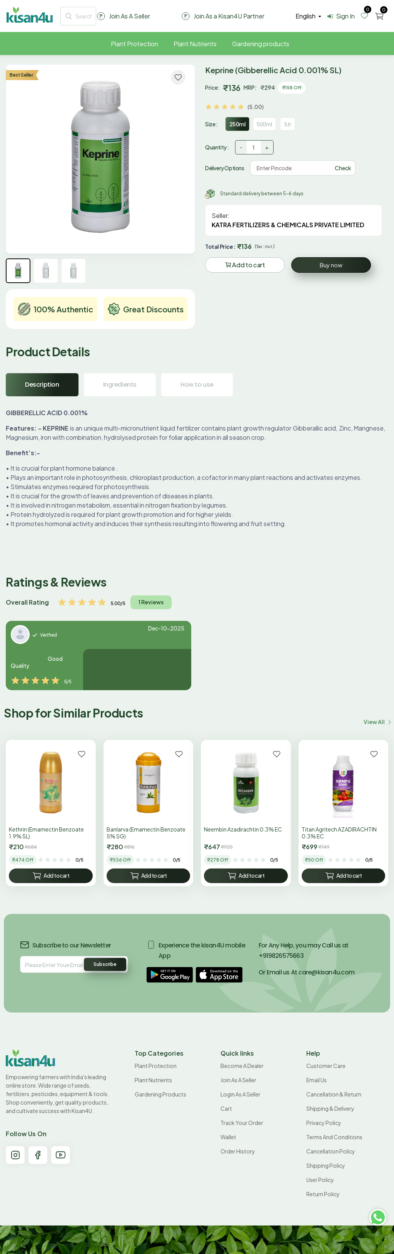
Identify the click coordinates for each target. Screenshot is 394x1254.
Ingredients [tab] (120, 384)
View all (377, 721)
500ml (264, 124)
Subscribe (105, 964)
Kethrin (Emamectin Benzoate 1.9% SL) (46, 833)
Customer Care (326, 1065)
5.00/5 (117, 603)
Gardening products (260, 44)
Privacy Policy (323, 1122)
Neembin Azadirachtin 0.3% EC (243, 829)
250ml (237, 124)
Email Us (316, 1079)
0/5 (79, 860)
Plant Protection (134, 44)
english (306, 16)
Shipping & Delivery (330, 1108)
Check (343, 167)
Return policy (323, 1193)
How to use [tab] (197, 384)
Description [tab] (42, 384)
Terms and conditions (334, 1136)
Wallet (228, 1136)
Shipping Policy (325, 1165)
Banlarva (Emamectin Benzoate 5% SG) (146, 833)
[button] (170, 974)
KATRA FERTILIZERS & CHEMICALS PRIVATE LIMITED (288, 225)
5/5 (67, 681)
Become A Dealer (242, 1065)
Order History (237, 1151)
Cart (226, 1108)
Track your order (241, 1122)
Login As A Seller (240, 1094)
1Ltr (288, 124)
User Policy (320, 1179)
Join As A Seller (238, 1079)
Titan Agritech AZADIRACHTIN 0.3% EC (339, 833)
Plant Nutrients (195, 44)
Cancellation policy (330, 1151)
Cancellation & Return (333, 1094)
